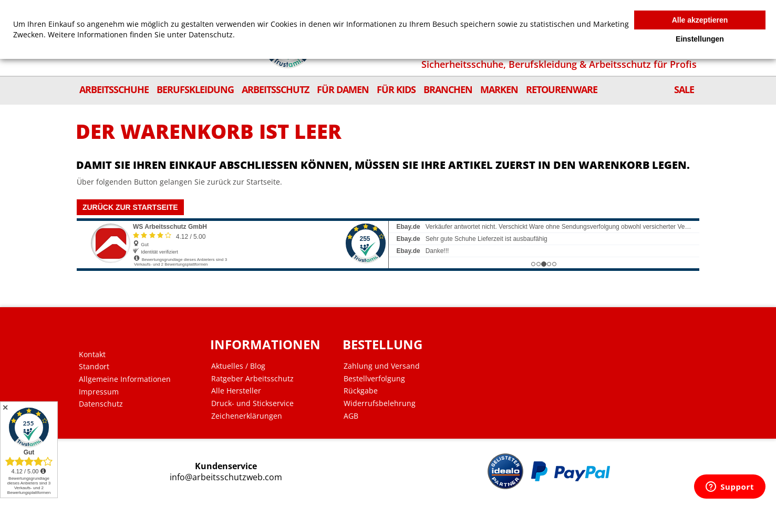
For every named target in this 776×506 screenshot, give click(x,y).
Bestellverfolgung (375, 378)
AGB (351, 416)
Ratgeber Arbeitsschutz (254, 378)
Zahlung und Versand (382, 366)
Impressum (102, 392)
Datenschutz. (212, 34)
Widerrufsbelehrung (380, 403)
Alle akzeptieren (700, 20)
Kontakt (95, 354)
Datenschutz (104, 404)
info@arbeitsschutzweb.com (228, 477)
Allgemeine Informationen (128, 379)
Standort (97, 366)
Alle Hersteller (238, 391)
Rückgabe (361, 391)
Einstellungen (700, 39)
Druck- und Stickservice (254, 403)
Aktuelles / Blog (240, 366)
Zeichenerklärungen (248, 416)
